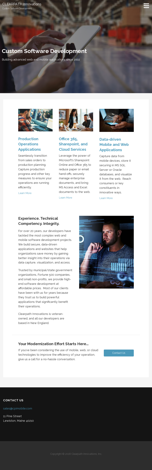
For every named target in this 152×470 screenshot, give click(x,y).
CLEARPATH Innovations (21, 4)
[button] (119, 353)
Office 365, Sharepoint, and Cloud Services (73, 144)
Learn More (24, 193)
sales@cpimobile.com (17, 408)
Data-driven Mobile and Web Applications (114, 144)
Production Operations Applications (29, 144)
